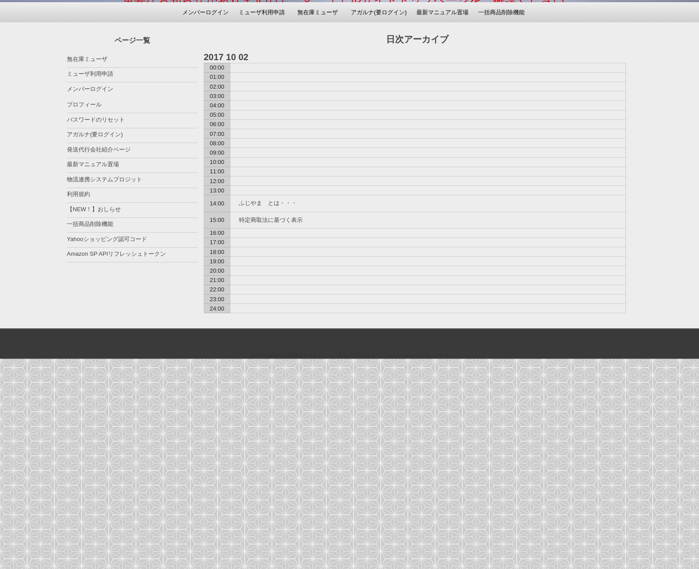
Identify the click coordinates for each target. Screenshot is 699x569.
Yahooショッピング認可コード (107, 448)
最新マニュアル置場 (442, 221)
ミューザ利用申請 (261, 221)
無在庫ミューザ (317, 221)
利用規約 (78, 403)
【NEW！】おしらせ (94, 418)
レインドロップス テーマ (419, 564)
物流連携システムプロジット (104, 388)
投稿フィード (302, 564)
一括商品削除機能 (501, 221)
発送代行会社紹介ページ (99, 359)
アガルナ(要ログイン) (379, 221)
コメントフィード (356, 564)
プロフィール (84, 314)
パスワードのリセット (96, 329)
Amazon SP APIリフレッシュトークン (116, 463)
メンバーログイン (205, 221)
